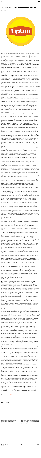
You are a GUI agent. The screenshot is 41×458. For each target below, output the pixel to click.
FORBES (11, 394)
